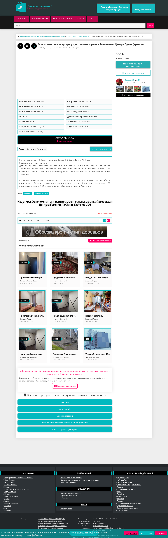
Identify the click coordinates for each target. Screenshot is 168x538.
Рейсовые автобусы (124, 482)
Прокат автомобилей (124, 506)
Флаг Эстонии (9, 480)
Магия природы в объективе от (50, 521)
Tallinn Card (64, 498)
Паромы (119, 487)
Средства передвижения (140, 473)
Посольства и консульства (70, 493)
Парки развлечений (68, 482)
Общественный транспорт (126, 489)
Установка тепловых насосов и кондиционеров (65, 422)
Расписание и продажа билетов (128, 485)
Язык (6, 508)
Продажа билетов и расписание (129, 503)
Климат (7, 501)
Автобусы (120, 494)
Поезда (119, 501)
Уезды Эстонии (10, 492)
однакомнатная (41, 193)
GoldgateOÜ (129, 80)
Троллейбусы (121, 496)
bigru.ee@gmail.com (100, 526)
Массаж (65, 402)
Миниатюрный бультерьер (65, 429)
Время (6, 499)
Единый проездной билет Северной (51, 519)
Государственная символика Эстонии (18, 478)
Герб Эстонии (9, 482)
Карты (84, 504)
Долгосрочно (71, 36)
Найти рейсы (121, 480)
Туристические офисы (68, 495)
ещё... (93, 19)
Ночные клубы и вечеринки (71, 478)
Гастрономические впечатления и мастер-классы (79, 480)
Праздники (8, 487)
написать (96, 521)
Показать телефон (133, 64)
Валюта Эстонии (10, 485)
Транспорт (22, 19)
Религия (7, 506)
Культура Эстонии (11, 496)
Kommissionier (65, 409)
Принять (161, 533)
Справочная (84, 489)
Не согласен (146, 533)
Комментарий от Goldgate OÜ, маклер (52, 526)
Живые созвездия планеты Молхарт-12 (53, 523)
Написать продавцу (133, 72)
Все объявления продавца (133, 95)
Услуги (80, 19)
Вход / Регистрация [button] (143, 8)
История (7, 494)
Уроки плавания (65, 415)
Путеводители (66, 509)
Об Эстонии (28, 473)
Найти (150, 25)
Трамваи (120, 499)
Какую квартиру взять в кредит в (50, 528)
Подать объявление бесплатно (113, 8)
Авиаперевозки (122, 478)
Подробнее (131, 533)
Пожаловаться (105, 213)
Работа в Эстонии (62, 19)
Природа (7, 510)
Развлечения (84, 473)
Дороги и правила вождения (127, 508)
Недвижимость (40, 19)
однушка (27, 193)
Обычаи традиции (11, 503)
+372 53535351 (98, 523)
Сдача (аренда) (83, 36)
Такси (118, 492)
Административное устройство (16, 489)
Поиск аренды (122, 510)
